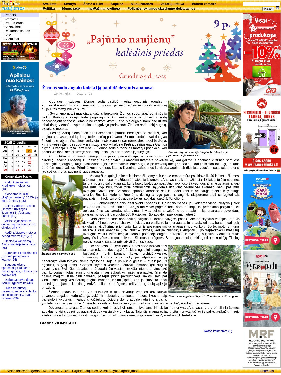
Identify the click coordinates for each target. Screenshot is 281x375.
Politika (49, 8)
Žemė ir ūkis (93, 4)
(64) (14, 259)
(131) (5, 189)
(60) (12, 274)
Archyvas (11, 19)
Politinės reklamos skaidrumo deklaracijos (161, 8)
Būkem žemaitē (204, 4)
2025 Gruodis (15, 142)
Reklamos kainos (17, 31)
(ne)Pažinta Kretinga (103, 8)
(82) (13, 216)
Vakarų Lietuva (172, 4)
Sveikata (49, 4)
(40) (29, 283)
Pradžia (10, 15)
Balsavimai (12, 27)
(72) (29, 236)
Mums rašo (71, 8)
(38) (16, 298)
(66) (4, 247)
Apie (7, 35)
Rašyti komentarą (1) (218, 331)
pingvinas (267, 371)
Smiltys (70, 4)
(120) (22, 200)
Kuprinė (117, 4)
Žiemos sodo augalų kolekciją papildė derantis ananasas (98, 87)
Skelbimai (11, 39)
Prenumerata (14, 23)
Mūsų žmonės (142, 4)
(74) (18, 227)
